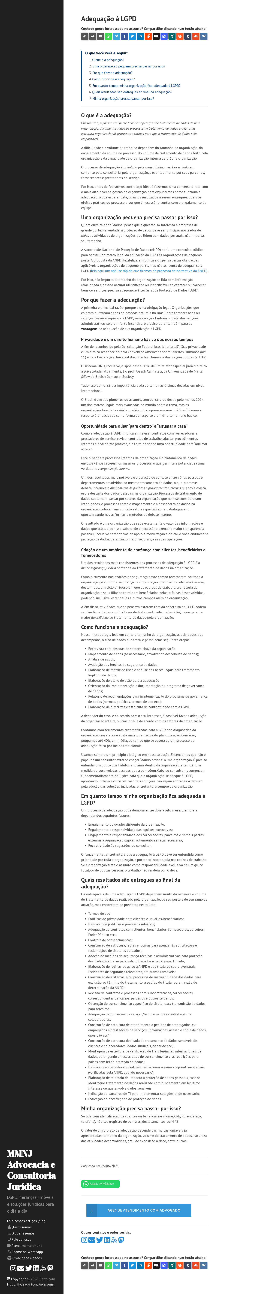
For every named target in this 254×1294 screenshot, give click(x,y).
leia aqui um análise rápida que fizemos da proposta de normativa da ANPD (148, 271)
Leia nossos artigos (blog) (27, 1221)
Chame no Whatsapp (27, 1252)
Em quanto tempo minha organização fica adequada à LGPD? (136, 86)
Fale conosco (21, 1239)
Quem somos (21, 1227)
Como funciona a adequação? (113, 79)
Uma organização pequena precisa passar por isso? (128, 66)
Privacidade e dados (26, 1258)
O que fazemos (22, 1233)
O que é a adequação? (108, 60)
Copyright (18, 1279)
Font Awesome (42, 1284)
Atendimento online (26, 1245)
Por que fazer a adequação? (112, 73)
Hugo (11, 1284)
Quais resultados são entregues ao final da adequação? (132, 92)
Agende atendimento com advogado (146, 1210)
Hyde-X (22, 1284)
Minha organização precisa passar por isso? (123, 98)
